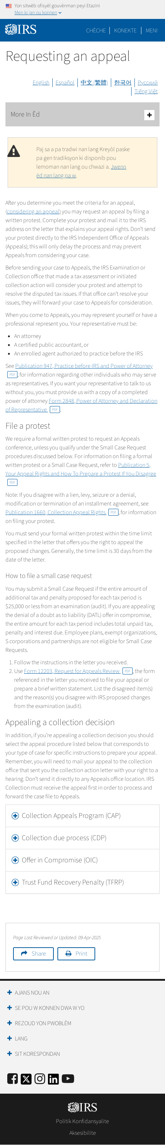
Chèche (96, 30)
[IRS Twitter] (26, 1081)
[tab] (82, 816)
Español (65, 83)
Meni (152, 30)
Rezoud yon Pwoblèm (43, 1023)
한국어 (123, 83)
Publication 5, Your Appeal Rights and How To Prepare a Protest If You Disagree (80, 473)
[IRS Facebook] (12, 1079)
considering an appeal (33, 212)
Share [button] (39, 953)
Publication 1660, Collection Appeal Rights (61, 512)
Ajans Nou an (32, 993)
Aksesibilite (82, 1133)
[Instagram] (40, 1079)
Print (81, 953)
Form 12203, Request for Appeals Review (78, 671)
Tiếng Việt (146, 91)
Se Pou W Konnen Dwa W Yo (49, 1008)
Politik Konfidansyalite (82, 1121)
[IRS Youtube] (68, 1079)
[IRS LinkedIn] (53, 1081)
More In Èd (82, 115)
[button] (82, 816)
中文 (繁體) (94, 83)
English (41, 83)
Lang (21, 1039)
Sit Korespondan (37, 1054)
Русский (148, 83)
